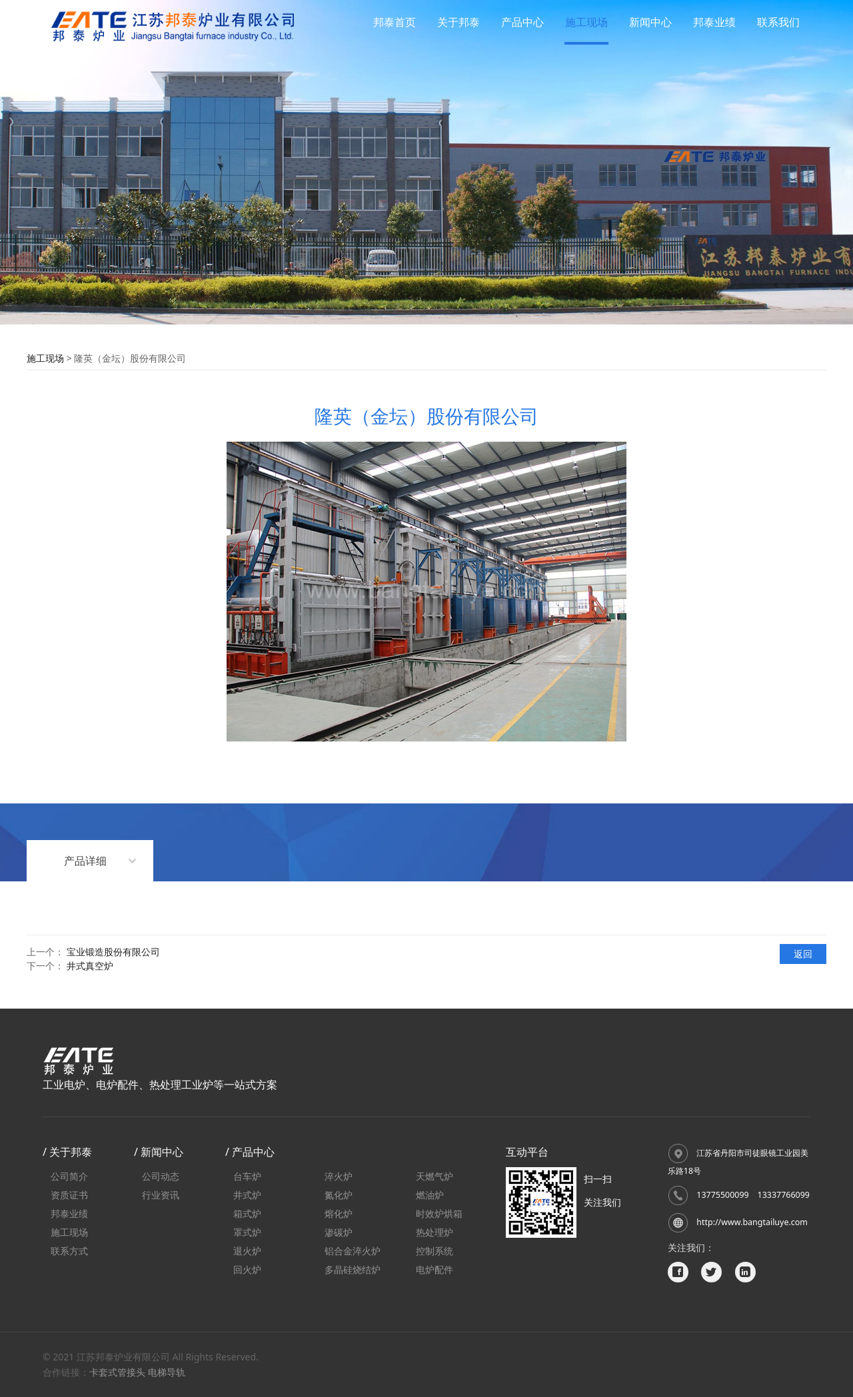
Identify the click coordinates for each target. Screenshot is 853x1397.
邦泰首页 (394, 22)
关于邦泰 (458, 22)
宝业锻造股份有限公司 (113, 951)
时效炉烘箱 (439, 1213)
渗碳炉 (339, 1232)
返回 (803, 953)
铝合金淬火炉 (353, 1250)
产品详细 (85, 860)
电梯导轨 (166, 1372)
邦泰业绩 (714, 22)
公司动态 (160, 1176)
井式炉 (247, 1194)
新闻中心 (650, 22)
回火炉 (247, 1269)
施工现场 (586, 22)
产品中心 (522, 22)
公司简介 (69, 1176)
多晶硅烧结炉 (353, 1269)
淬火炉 (339, 1176)
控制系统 (434, 1250)
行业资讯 (160, 1194)
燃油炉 (430, 1194)
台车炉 (247, 1176)
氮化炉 (339, 1194)
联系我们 (778, 22)
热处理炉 (434, 1232)
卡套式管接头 (117, 1372)
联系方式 (69, 1250)
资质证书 (69, 1194)
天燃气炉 (434, 1176)
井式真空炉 (90, 965)
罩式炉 (247, 1232)
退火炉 (247, 1250)
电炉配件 (434, 1269)
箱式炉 (247, 1213)
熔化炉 (339, 1213)
